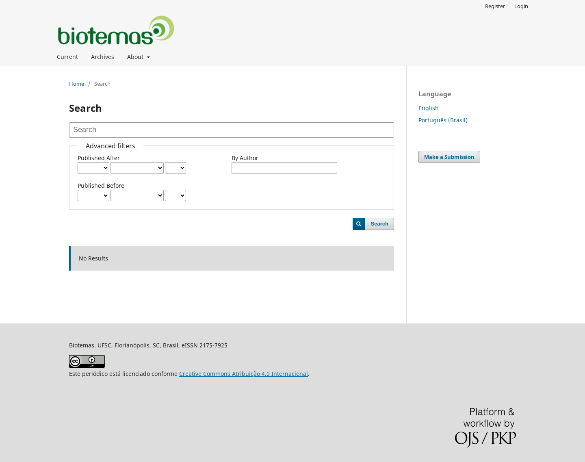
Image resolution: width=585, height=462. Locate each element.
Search (379, 224)
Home (76, 83)
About (136, 57)
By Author (245, 158)
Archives (102, 57)
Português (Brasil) (443, 120)
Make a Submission (449, 157)
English (428, 108)
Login (521, 6)
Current (67, 57)
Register (495, 6)
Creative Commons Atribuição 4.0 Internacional (243, 373)
